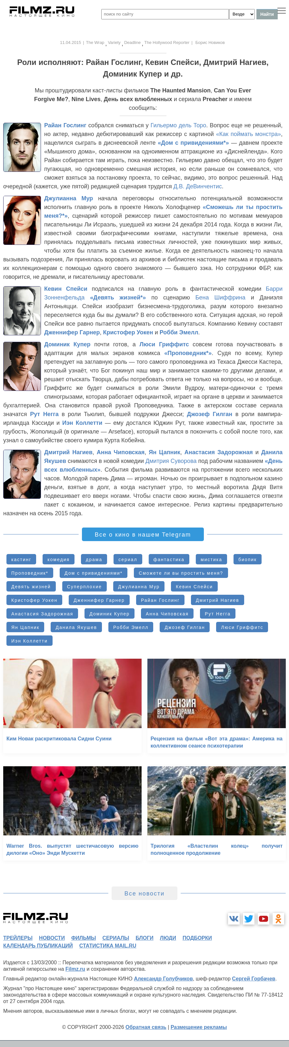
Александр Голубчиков (163, 978)
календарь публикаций (38, 945)
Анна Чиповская (120, 452)
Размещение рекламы (199, 1027)
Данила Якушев (76, 627)
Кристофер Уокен (128, 332)
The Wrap (95, 42)
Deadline (132, 42)
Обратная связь (145, 1027)
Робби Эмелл (179, 332)
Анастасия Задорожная (218, 452)
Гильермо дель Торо (178, 125)
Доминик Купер (67, 344)
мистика (211, 559)
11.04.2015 (70, 42)
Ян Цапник (164, 452)
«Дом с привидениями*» (193, 143)
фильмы (83, 938)
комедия (58, 559)
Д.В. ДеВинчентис (198, 186)
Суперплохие (84, 586)
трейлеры (18, 938)
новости (52, 938)
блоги (144, 938)
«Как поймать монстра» (248, 134)
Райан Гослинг (65, 125)
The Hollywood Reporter (166, 42)
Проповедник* (29, 573)
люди (168, 938)
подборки (197, 938)
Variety (114, 42)
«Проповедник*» (188, 353)
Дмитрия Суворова (170, 461)
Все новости (145, 893)
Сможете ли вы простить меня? (181, 573)
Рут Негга (44, 414)
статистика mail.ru (107, 945)
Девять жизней (31, 586)
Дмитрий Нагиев (68, 452)
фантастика (169, 559)
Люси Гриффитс (164, 344)
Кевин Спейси (65, 289)
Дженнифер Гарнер (72, 332)
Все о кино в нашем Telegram (143, 534)
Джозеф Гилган (210, 414)
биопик (247, 559)
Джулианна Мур (68, 198)
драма (94, 559)
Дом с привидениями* (94, 573)
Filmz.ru (75, 969)
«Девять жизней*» (118, 297)
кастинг (21, 559)
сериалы (115, 938)
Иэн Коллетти (82, 423)
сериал (127, 559)
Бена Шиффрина (220, 297)
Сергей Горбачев (253, 978)
